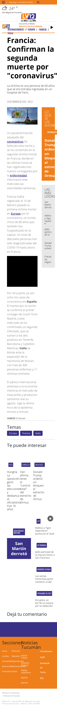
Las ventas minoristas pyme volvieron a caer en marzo (44, 580)
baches (24, 682)
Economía (6, 671)
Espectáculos (18, 661)
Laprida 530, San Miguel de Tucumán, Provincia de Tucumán (21, 702)
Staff (42, 657)
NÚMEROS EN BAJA (44, 569)
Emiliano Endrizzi (25, 664)
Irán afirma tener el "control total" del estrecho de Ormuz (25, 487)
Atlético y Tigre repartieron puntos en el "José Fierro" (44, 532)
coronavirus (15, 141)
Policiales (16, 651)
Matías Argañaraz (26, 671)
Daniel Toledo (24, 656)
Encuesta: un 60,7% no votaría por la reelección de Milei (44, 604)
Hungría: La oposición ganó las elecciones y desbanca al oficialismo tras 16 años (14, 490)
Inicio (4, 651)
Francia (26, 433)
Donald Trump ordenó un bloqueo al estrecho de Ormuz (38, 485)
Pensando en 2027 (44, 593)
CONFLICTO (26, 464)
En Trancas (41, 545)
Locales (5, 656)
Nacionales (7, 666)
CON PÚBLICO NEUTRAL (19, 532)
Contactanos (46, 651)
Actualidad (7, 661)
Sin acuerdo (40, 464)
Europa (16, 213)
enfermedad (18, 175)
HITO (10, 464)
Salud (14, 671)
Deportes (16, 656)
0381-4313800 (34, 703)
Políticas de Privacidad (12, 696)
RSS (42, 678)
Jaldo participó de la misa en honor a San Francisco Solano (45, 556)
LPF (38, 521)
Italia (37, 433)
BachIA (24, 677)
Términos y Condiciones (10, 693)
